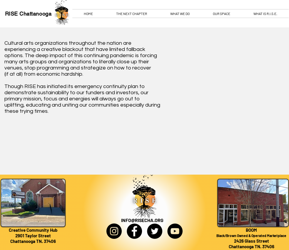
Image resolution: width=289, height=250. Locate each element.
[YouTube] (175, 231)
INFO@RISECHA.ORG (142, 220)
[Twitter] (154, 231)
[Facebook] (134, 231)
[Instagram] (114, 231)
